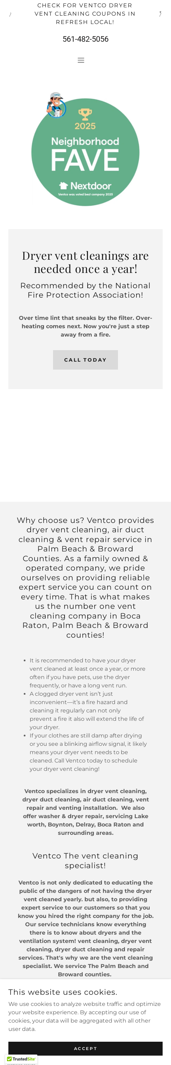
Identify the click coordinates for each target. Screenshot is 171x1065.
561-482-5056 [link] (85, 39)
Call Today (85, 360)
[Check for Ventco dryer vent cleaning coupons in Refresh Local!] (85, 13)
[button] (85, 60)
